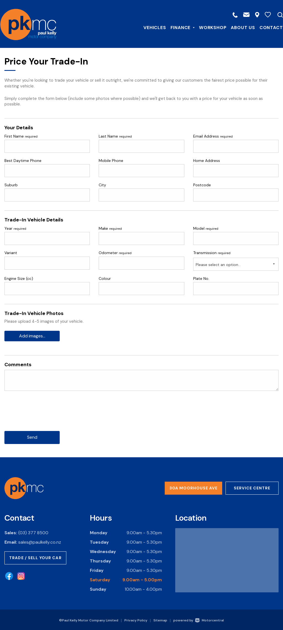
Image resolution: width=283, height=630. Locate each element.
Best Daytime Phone (22, 160)
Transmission (211, 252)
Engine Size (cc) (18, 278)
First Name (21, 136)
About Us (239, 27)
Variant (10, 252)
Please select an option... (218, 264)
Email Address (213, 136)
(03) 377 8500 (33, 532)
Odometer (115, 252)
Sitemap (160, 619)
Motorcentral (209, 619)
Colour (105, 278)
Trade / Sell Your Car (35, 556)
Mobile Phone (111, 160)
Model (205, 228)
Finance (178, 27)
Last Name (115, 136)
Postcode (202, 184)
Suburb (11, 184)
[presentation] (46, 415)
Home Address (206, 160)
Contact (267, 27)
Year (15, 228)
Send (32, 437)
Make (110, 228)
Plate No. (201, 278)
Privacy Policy (135, 619)
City (102, 184)
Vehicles (150, 27)
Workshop (208, 27)
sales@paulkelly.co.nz (39, 541)
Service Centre (252, 487)
